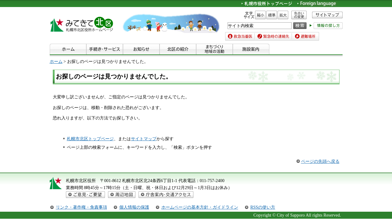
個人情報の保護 (134, 207)
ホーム (56, 61)
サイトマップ (143, 138)
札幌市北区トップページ (90, 138)
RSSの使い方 (262, 207)
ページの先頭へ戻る (320, 161)
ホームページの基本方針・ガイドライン (199, 207)
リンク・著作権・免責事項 (81, 207)
